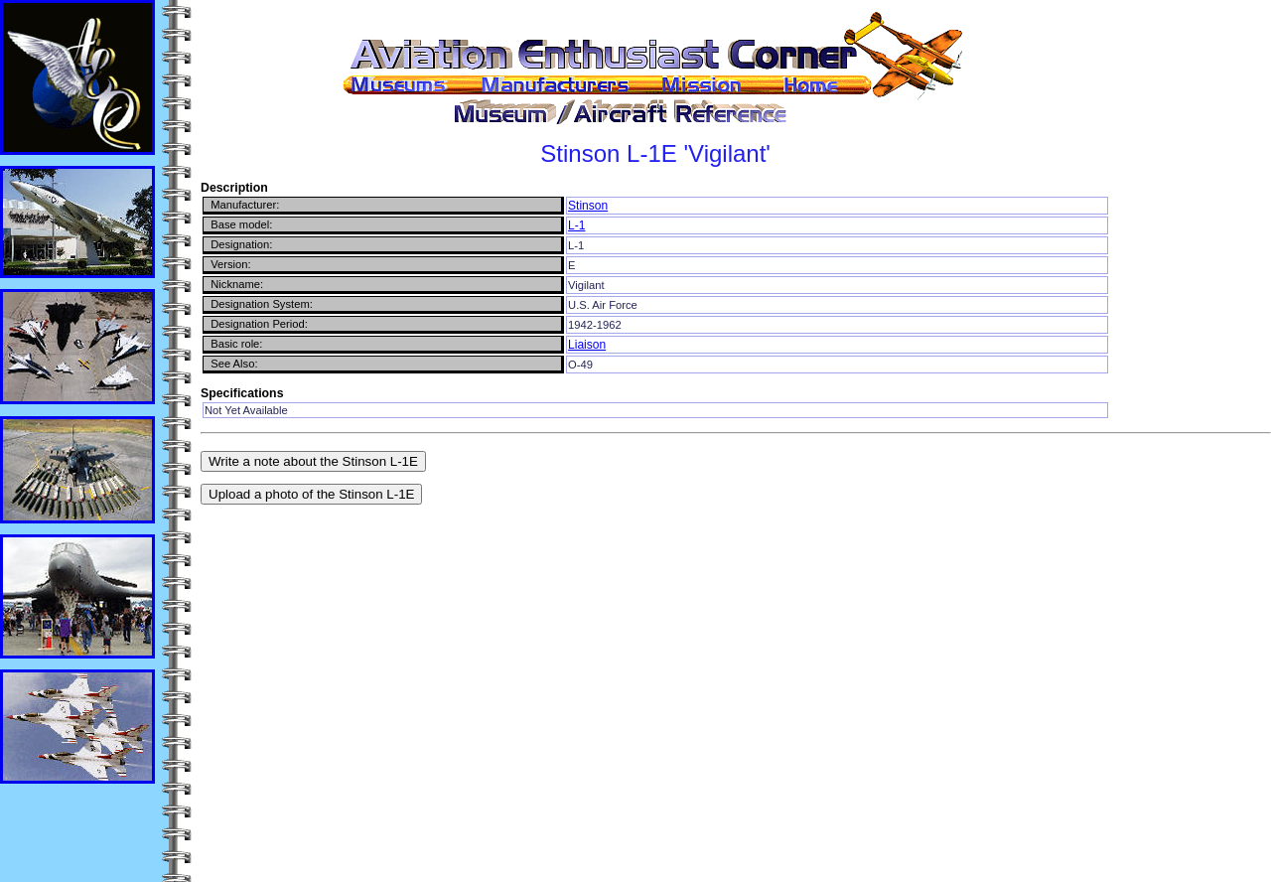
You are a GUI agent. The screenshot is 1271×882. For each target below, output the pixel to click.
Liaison (587, 345)
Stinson (588, 206)
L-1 (576, 225)
